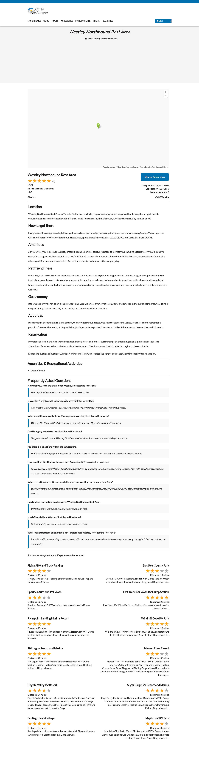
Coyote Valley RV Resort (42, 685)
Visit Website (162, 197)
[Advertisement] (99, 60)
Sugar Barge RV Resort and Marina (148, 685)
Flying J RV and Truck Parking (45, 565)
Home (90, 39)
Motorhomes (34, 21)
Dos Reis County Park (156, 565)
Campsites (108, 21)
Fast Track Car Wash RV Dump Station (146, 592)
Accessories (67, 21)
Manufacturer (82, 21)
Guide (46, 21)
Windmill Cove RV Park (155, 618)
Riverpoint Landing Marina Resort (48, 618)
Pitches (96, 21)
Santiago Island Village (41, 718)
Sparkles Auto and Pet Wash (44, 592)
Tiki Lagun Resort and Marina (45, 648)
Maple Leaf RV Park (157, 718)
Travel (55, 21)
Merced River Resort (156, 648)
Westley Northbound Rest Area (105, 39)
